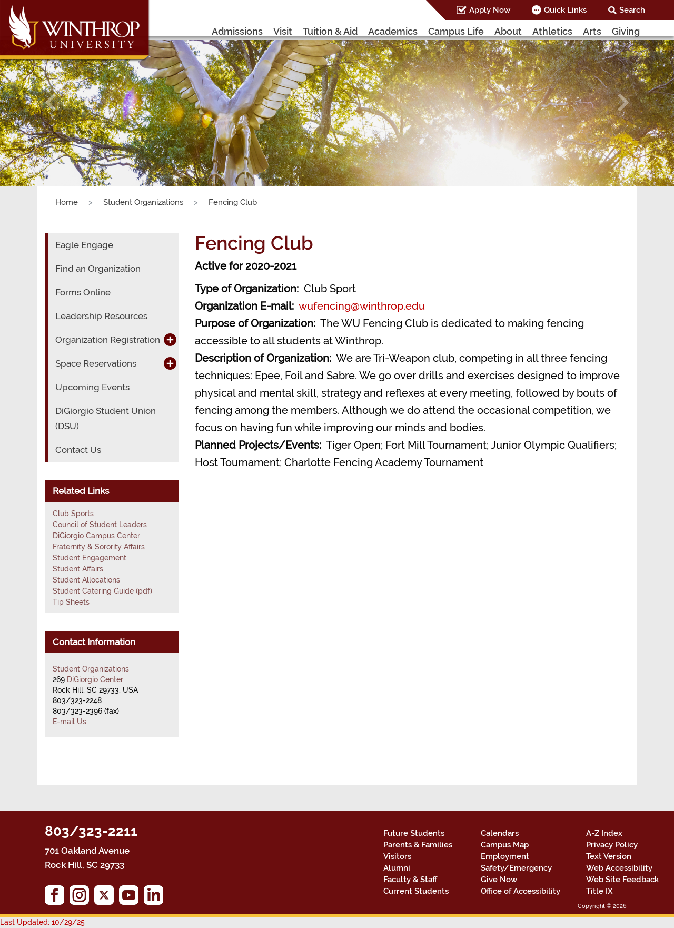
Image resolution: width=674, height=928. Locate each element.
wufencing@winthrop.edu (362, 306)
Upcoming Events (92, 387)
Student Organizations (143, 202)
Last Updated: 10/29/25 (42, 922)
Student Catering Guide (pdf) (102, 591)
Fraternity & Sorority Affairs (99, 546)
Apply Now (489, 10)
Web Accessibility (619, 868)
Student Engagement (89, 558)
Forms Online (83, 292)
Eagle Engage (84, 245)
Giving (626, 31)
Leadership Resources (101, 316)
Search (632, 10)
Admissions (237, 31)
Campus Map (505, 845)
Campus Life (456, 31)
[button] (50, 102)
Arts (592, 31)
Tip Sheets (71, 602)
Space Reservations (95, 363)
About (508, 31)
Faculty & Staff (410, 879)
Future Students (413, 833)
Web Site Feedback (622, 879)
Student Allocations (86, 580)
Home (66, 202)
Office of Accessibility (520, 891)
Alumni (396, 868)
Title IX (599, 891)
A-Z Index (604, 833)
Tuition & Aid (330, 31)
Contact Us (78, 450)
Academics (393, 31)
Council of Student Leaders (100, 524)
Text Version (608, 856)
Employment (505, 856)
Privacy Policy (612, 845)
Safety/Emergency (516, 868)
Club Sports (73, 513)
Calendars (500, 833)
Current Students (416, 891)
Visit (282, 31)
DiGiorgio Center (95, 679)
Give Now (499, 879)
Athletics (552, 31)
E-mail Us (69, 721)
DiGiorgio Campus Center (96, 535)
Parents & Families (417, 845)
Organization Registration (107, 339)
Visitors (397, 856)
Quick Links (565, 10)
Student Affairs (78, 569)
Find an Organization (98, 268)
